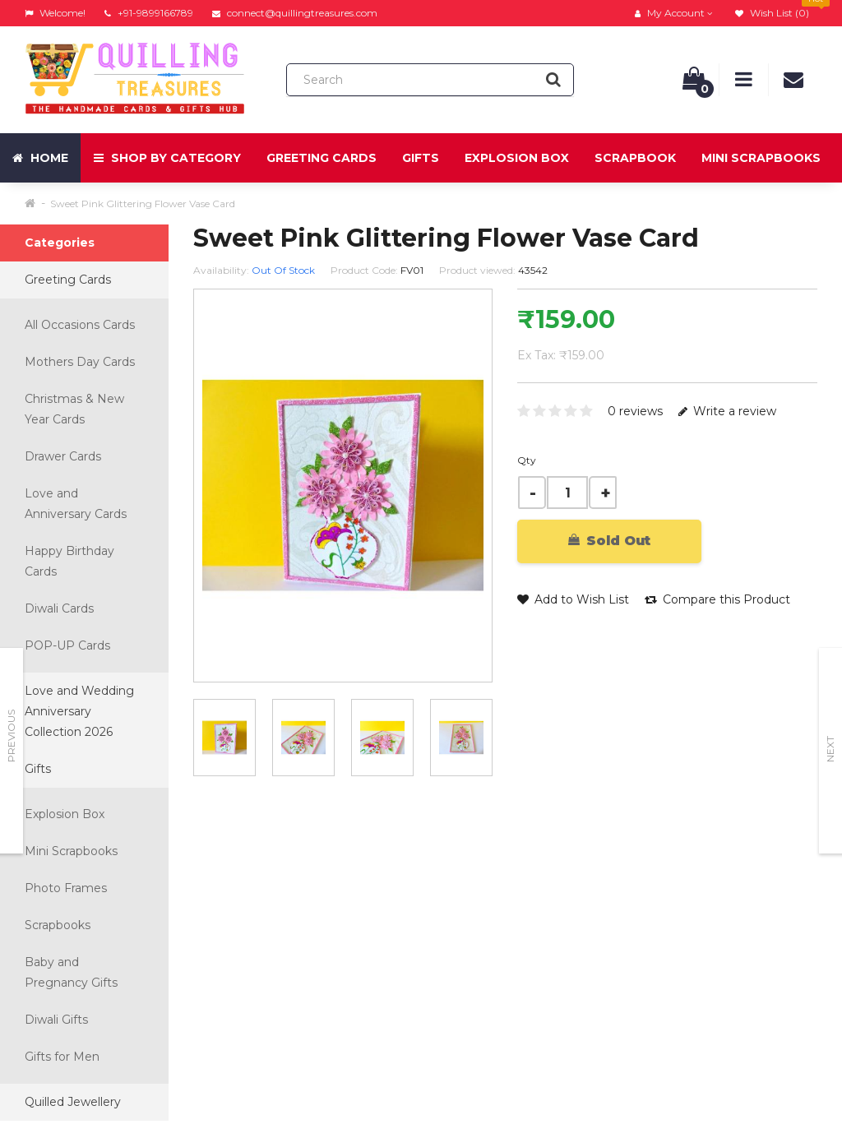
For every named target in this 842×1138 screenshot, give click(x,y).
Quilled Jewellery (73, 1101)
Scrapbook (635, 157)
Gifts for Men (62, 1056)
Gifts (420, 157)
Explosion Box (517, 157)
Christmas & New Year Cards (74, 409)
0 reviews (635, 411)
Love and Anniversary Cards (76, 503)
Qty (526, 460)
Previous (11, 736)
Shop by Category (167, 157)
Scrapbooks (57, 925)
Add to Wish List (573, 599)
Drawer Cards (63, 456)
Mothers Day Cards (80, 361)
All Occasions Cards (80, 324)
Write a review (727, 411)
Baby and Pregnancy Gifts (71, 972)
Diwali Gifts (56, 1019)
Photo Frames (66, 888)
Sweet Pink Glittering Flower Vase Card (142, 203)
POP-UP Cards (67, 645)
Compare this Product (717, 599)
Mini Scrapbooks (761, 157)
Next (830, 749)
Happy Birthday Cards (69, 561)
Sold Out (609, 540)
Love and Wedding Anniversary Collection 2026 (79, 711)
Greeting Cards (321, 157)
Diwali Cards (59, 608)
